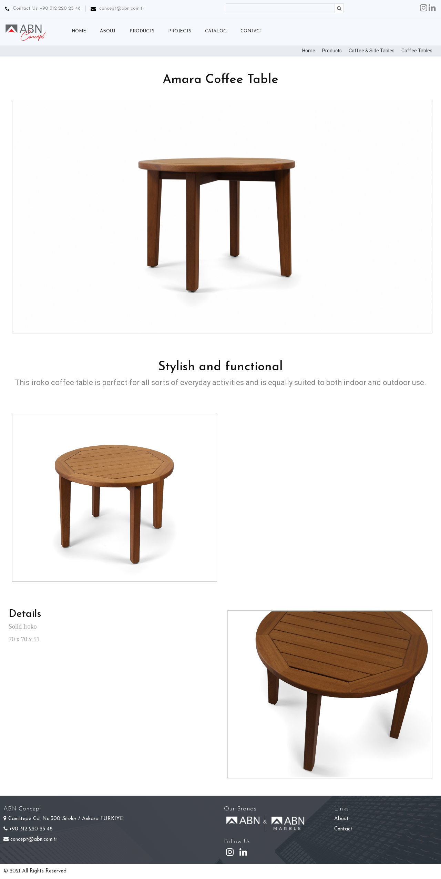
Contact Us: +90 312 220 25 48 (43, 8)
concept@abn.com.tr (121, 8)
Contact (343, 829)
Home (308, 50)
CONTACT (251, 31)
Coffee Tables (416, 50)
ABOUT (108, 31)
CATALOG (216, 31)
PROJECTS (179, 31)
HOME (79, 31)
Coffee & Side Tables (371, 50)
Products (332, 50)
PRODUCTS (142, 31)
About (341, 818)
